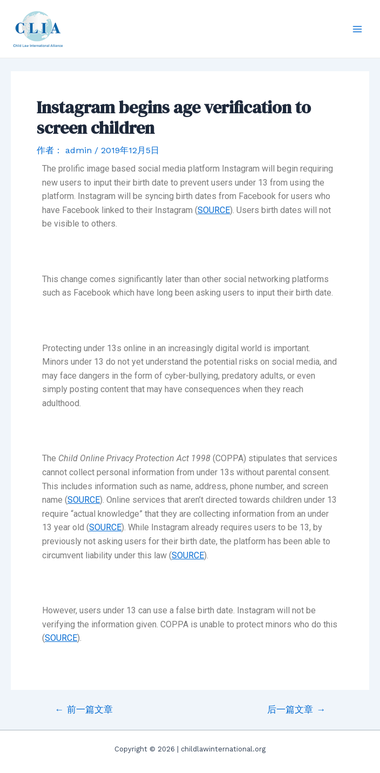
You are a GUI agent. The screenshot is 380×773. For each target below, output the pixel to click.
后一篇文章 (296, 709)
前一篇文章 (84, 709)
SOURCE (214, 210)
